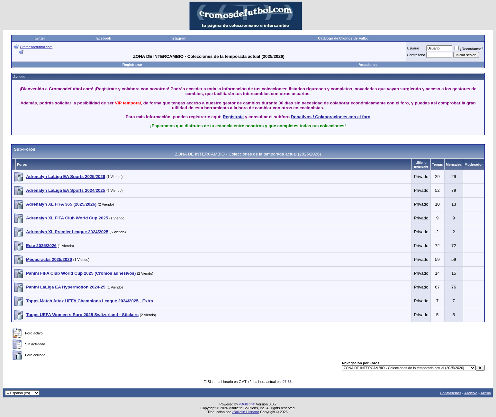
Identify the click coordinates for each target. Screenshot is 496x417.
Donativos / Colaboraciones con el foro (330, 116)
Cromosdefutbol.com (36, 47)
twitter (39, 38)
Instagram (177, 38)
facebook (103, 38)
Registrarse (132, 65)
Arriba (486, 393)
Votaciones (368, 65)
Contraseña (416, 55)
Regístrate (233, 116)
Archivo (470, 393)
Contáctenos (450, 393)
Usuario (413, 48)
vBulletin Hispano (245, 412)
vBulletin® (247, 404)
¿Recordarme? (469, 49)
